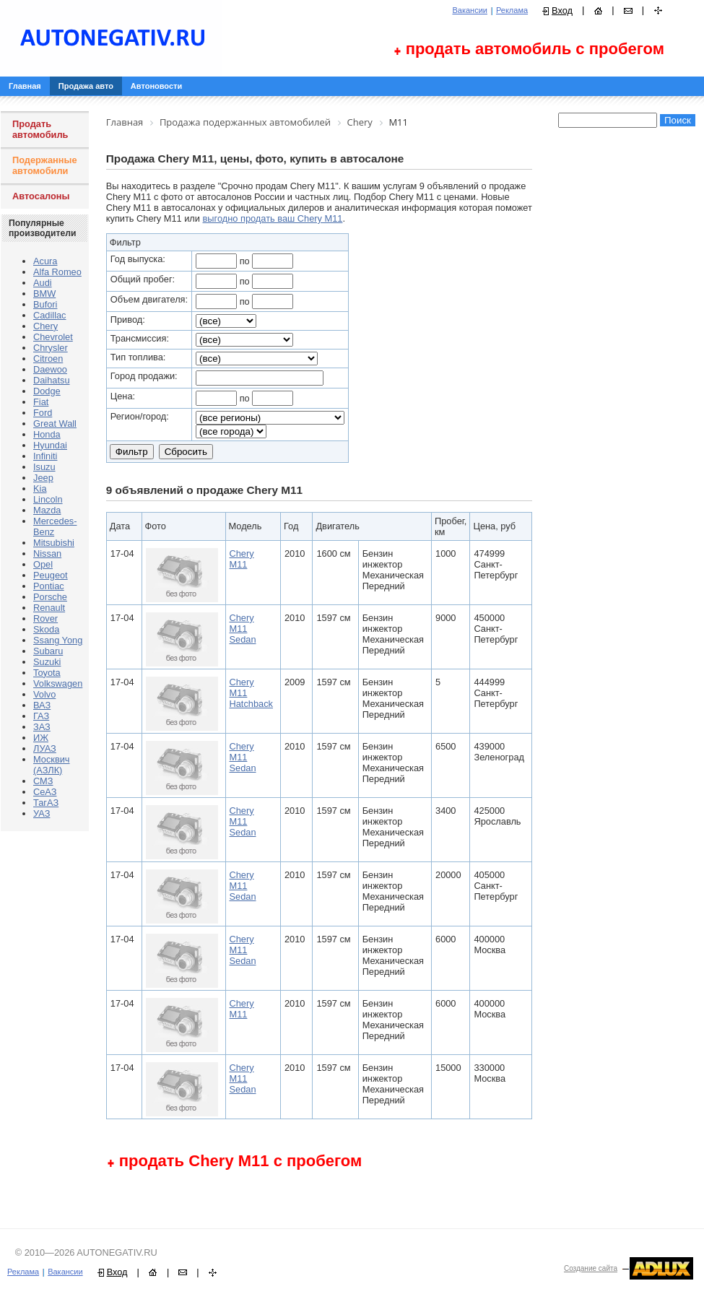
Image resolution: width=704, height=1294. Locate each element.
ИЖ (40, 737)
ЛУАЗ (44, 748)
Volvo (44, 694)
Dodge (47, 391)
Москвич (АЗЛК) (51, 765)
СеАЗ (44, 791)
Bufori (45, 304)
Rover (45, 618)
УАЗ (41, 813)
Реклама (512, 10)
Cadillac (49, 315)
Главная (25, 86)
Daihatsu (51, 380)
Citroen (48, 358)
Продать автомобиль (40, 129)
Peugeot (50, 575)
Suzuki (47, 661)
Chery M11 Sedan (243, 628)
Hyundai (50, 445)
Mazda (47, 510)
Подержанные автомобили (44, 165)
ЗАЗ (42, 726)
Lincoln (48, 499)
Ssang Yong (57, 640)
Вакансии (469, 10)
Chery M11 (242, 559)
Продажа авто (85, 86)
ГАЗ (41, 716)
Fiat (40, 401)
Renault (49, 607)
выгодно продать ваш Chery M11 (273, 218)
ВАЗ (42, 705)
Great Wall (55, 423)
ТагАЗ (45, 802)
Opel (43, 564)
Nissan (47, 553)
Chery (45, 326)
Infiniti (45, 456)
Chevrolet (53, 336)
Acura (45, 261)
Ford (42, 412)
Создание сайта (590, 1268)
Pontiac (48, 586)
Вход (562, 10)
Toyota (47, 672)
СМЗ (43, 781)
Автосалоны (41, 196)
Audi (42, 282)
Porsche (50, 596)
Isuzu (44, 466)
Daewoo (50, 369)
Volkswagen (57, 683)
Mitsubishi (53, 542)
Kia (40, 488)
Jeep (43, 477)
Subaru (48, 651)
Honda (47, 434)
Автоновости (156, 86)
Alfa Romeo (57, 271)
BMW (44, 293)
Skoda (46, 629)
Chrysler (50, 347)
